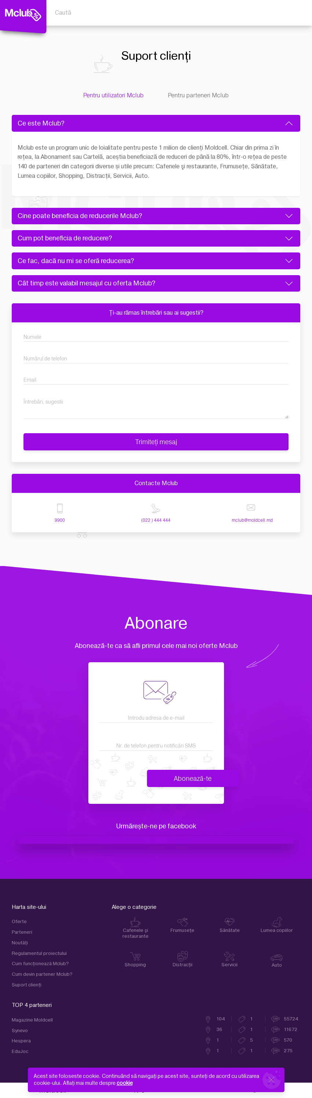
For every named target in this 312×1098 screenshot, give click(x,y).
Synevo (20, 1031)
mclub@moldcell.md (252, 520)
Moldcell (156, 840)
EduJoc (20, 1051)
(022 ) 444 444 (155, 520)
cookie (125, 1083)
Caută (63, 12)
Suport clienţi (26, 985)
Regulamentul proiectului (39, 953)
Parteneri (22, 932)
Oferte (19, 922)
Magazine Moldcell (32, 1020)
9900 (60, 520)
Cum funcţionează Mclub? (40, 964)
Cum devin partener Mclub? (42, 974)
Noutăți (20, 943)
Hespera (21, 1041)
